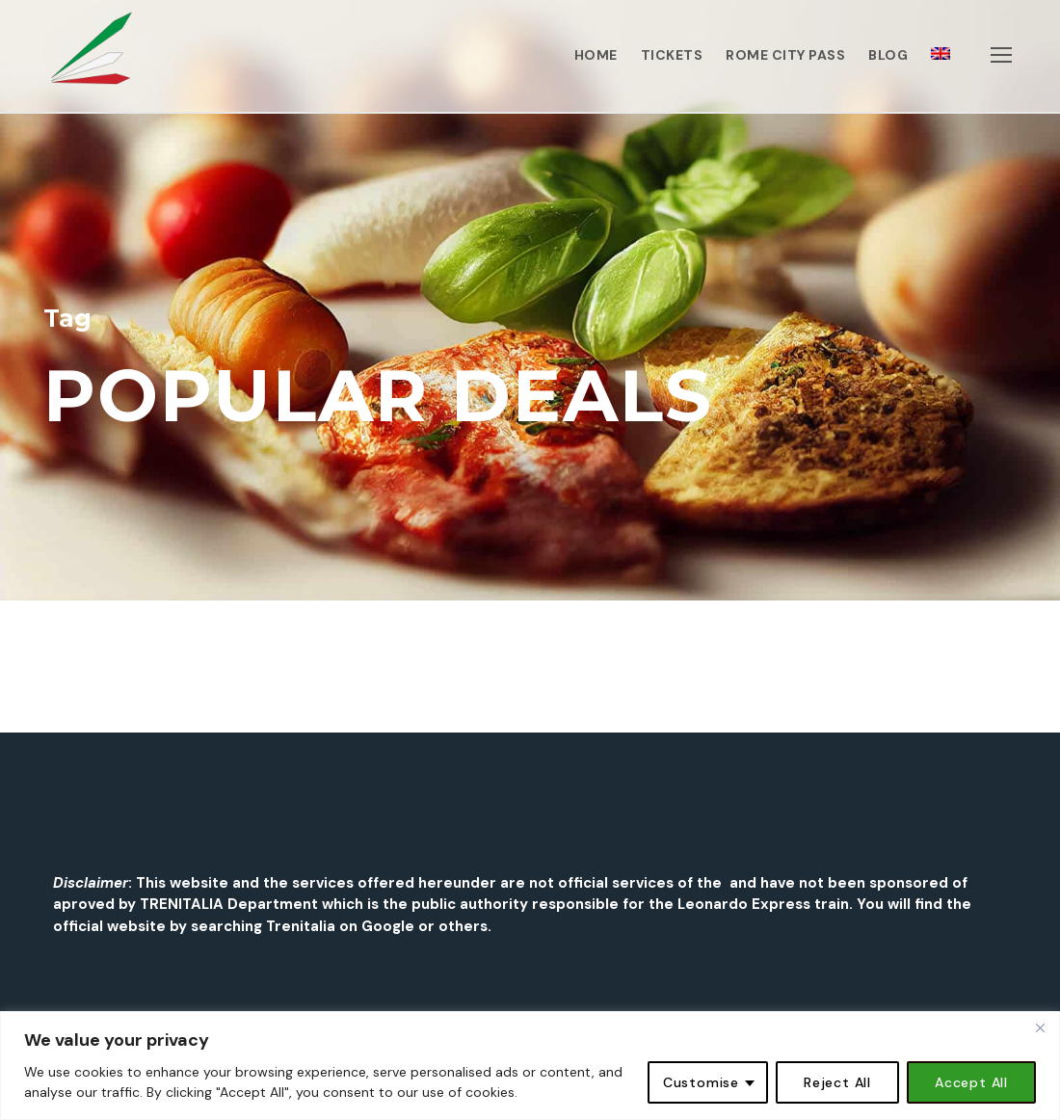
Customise (701, 1082)
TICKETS (672, 55)
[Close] (1039, 1027)
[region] (530, 1065)
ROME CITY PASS (785, 55)
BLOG (888, 55)
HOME (596, 55)
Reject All (837, 1082)
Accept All (971, 1082)
